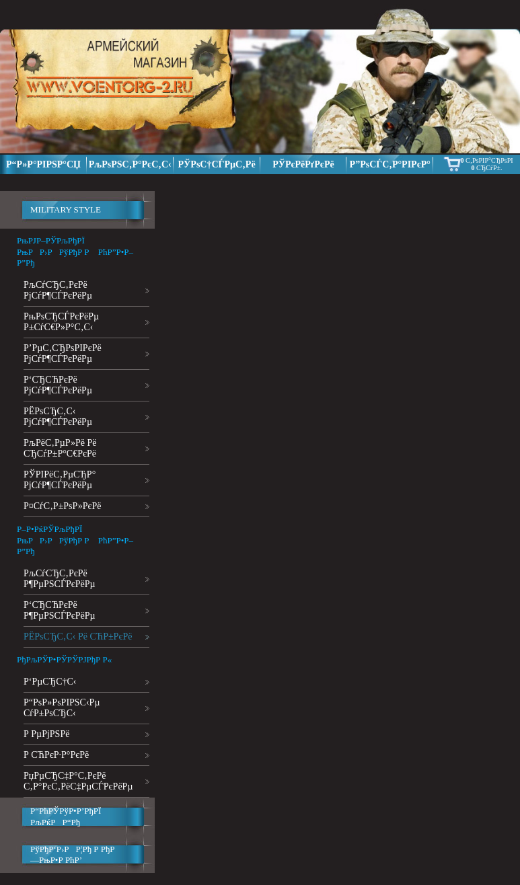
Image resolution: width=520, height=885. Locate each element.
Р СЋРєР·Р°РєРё (56, 755)
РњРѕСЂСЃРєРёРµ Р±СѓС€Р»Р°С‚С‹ (61, 321)
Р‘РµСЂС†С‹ (50, 682)
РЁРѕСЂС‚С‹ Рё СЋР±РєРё (78, 636)
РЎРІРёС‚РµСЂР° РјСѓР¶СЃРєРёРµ (60, 479)
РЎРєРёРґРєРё (303, 164)
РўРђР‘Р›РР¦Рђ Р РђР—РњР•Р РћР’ (72, 854)
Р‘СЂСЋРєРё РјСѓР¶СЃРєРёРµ (58, 385)
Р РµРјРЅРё (46, 734)
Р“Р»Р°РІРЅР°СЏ (43, 164)
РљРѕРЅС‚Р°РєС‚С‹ (130, 164)
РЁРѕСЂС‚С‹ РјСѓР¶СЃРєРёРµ (58, 416)
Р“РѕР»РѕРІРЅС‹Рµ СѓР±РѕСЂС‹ (62, 707)
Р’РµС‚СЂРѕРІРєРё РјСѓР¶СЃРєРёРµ (63, 353)
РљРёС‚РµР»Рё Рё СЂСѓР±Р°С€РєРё (60, 448)
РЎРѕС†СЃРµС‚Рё (217, 164)
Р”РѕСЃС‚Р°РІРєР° (390, 164)
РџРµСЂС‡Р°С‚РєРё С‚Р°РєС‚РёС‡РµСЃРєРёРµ (78, 781)
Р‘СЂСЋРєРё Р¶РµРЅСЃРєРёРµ (60, 610)
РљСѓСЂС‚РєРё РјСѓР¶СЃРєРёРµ (58, 290)
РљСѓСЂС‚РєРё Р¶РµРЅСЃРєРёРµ (60, 578)
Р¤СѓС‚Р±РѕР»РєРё (63, 506)
